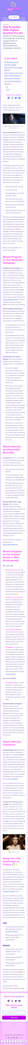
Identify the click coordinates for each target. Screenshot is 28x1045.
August (8, 89)
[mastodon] (9, 98)
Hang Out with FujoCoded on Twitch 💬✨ (12, 861)
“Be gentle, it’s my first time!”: (14, 597)
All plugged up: (10, 647)
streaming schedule (9, 891)
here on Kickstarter (12, 779)
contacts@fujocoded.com (10, 299)
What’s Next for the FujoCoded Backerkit (12, 449)
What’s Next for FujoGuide (12, 78)
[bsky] (19, 98)
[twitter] (16, 98)
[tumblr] (12, 98)
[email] (14, 1012)
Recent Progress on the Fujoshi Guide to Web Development (12, 556)
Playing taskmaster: (11, 570)
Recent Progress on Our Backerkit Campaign (13, 259)
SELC (16, 368)
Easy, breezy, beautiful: (12, 629)
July (7, 87)
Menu (14, 17)
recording (8, 931)
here (6, 669)
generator (15, 931)
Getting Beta (9, 682)
